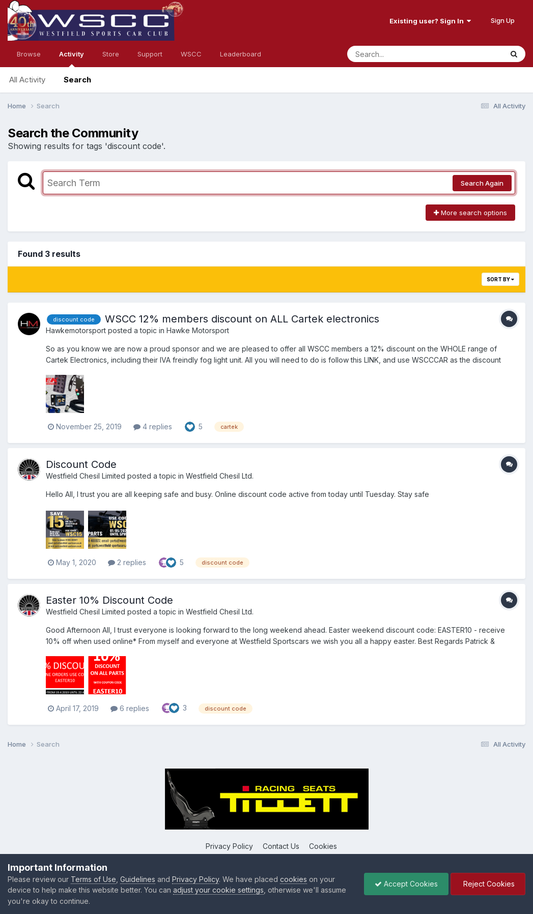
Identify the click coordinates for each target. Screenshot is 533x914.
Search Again (482, 183)
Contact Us (281, 846)
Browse (29, 54)
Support (149, 54)
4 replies (152, 426)
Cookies (323, 846)
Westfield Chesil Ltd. (220, 475)
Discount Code (81, 464)
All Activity (27, 79)
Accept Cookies (406, 883)
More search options (470, 213)
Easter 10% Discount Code (109, 600)
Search (77, 79)
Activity (71, 58)
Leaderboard (240, 54)
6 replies (129, 708)
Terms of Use (93, 879)
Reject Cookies (488, 883)
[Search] (397, 54)
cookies (293, 879)
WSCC (191, 54)
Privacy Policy (229, 846)
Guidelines (137, 879)
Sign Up (503, 20)
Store (110, 54)
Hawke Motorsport (197, 330)
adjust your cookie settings (218, 890)
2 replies (127, 562)
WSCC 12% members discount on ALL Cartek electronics (242, 319)
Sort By (500, 279)
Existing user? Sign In (430, 21)
